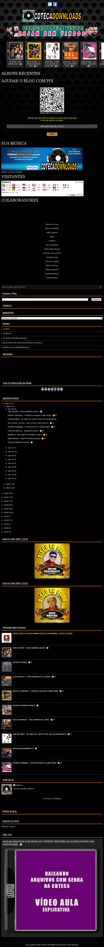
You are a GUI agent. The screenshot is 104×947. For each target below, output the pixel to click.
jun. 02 (11, 475)
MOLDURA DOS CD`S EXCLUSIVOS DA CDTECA (23, 343)
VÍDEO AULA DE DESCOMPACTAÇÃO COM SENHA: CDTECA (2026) (42, 634)
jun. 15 (11, 459)
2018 (6, 520)
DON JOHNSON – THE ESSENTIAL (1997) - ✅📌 (34, 720)
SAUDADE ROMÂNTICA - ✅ (25, 748)
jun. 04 (11, 471)
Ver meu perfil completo (23, 789)
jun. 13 (11, 463)
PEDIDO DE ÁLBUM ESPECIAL (16, 347)
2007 (6, 532)
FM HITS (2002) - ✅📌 (22, 662)
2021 (6, 509)
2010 (6, 524)
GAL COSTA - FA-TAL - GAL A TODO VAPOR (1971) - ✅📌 (70, 64)
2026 (6, 404)
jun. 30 (11, 409)
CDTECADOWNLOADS (50, 945)
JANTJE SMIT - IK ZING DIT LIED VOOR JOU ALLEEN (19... (32, 419)
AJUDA (6, 329)
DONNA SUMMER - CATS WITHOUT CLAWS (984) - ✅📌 (88, 64)
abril (8, 488)
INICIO (52, 134)
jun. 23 (11, 452)
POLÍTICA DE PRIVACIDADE (15, 338)
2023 (6, 501)
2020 (6, 513)
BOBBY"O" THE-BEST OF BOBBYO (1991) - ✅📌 (27, 435)
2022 (6, 505)
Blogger (57, 799)
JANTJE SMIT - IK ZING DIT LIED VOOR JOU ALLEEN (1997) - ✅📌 (52, 64)
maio (8, 484)
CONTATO (7, 334)
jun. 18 (11, 456)
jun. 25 (11, 448)
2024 (6, 497)
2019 (6, 516)
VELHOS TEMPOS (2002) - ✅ (20, 442)
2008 (6, 528)
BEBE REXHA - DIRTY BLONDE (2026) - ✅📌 (27, 439)
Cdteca (19, 785)
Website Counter (8, 827)
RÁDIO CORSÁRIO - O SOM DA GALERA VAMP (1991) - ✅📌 (33, 64)
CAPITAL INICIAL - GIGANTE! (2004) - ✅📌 (26, 431)
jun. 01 (11, 479)
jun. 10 (11, 467)
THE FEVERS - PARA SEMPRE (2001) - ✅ (15, 63)
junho (8, 406)
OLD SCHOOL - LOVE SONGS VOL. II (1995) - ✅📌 (34, 677)
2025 (6, 493)
